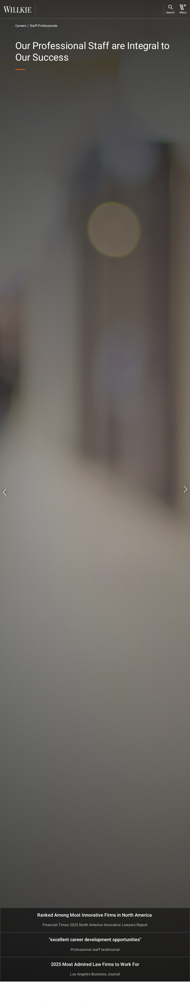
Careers (20, 25)
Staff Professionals (43, 25)
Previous (4, 492)
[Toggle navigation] (183, 9)
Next (185, 489)
